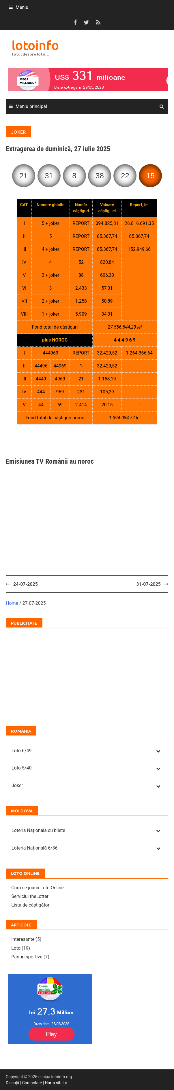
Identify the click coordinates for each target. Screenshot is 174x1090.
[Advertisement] (87, 440)
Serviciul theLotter (29, 896)
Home (12, 603)
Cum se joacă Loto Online (37, 887)
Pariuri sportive (26, 957)
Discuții (12, 1082)
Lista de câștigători (30, 905)
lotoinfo (35, 45)
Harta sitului (56, 1082)
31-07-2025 (148, 584)
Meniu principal (31, 106)
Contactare (32, 1082)
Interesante (22, 939)
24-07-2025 (25, 584)
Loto (15, 948)
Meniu (22, 7)
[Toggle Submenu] (158, 751)
